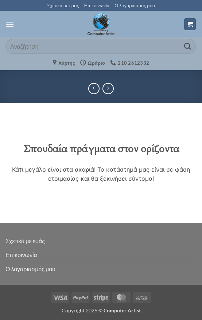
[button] (9, 24)
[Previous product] (108, 88)
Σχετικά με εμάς (63, 5)
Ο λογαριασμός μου (134, 5)
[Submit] (187, 46)
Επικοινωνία (96, 5)
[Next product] (94, 88)
